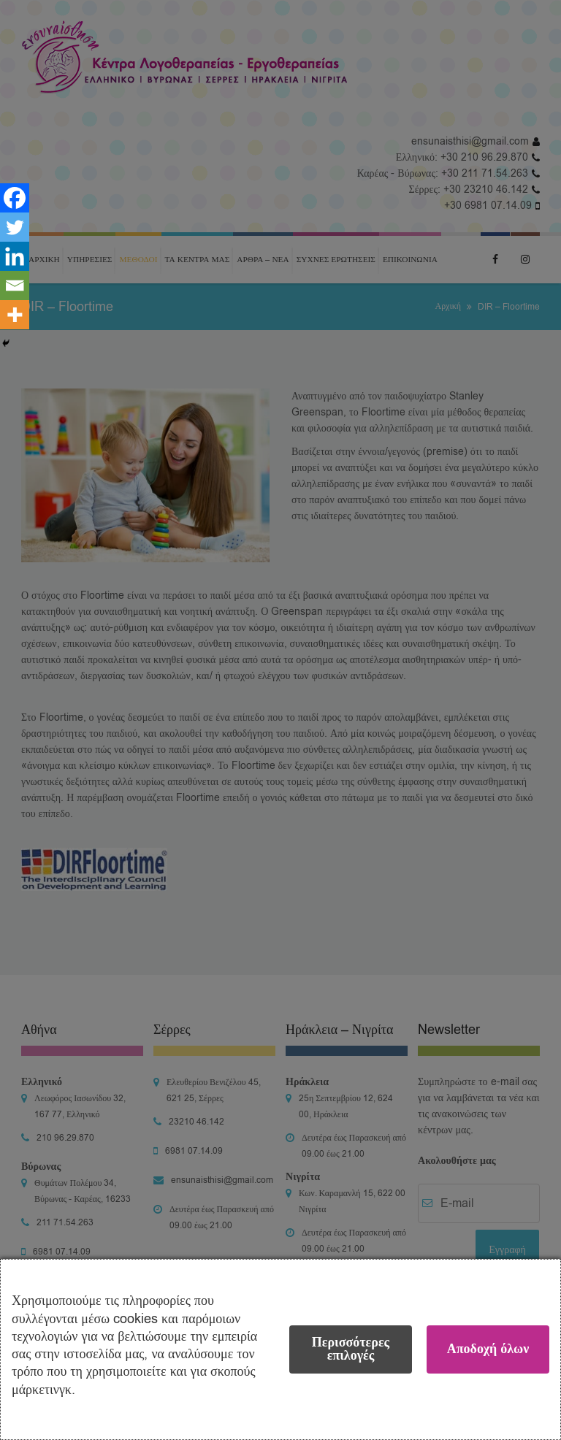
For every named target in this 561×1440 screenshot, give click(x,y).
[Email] (14, 285)
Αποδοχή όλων (488, 1349)
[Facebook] (14, 197)
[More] (14, 314)
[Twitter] (14, 227)
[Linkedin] (14, 256)
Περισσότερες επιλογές (350, 1349)
